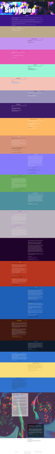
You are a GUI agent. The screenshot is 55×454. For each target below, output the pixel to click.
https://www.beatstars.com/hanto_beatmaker (33, 259)
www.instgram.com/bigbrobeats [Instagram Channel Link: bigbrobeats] (32, 95)
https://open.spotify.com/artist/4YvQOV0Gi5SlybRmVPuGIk (18, 147)
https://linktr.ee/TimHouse (31, 42)
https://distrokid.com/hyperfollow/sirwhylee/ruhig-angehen (19, 321)
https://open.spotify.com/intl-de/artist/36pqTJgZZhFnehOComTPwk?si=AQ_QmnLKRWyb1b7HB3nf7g (16, 82)
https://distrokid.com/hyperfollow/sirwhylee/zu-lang (18, 28)
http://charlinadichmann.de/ (31, 169)
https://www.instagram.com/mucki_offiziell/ (17, 148)
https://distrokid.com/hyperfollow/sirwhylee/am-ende (18, 212)
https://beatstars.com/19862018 (31, 172)
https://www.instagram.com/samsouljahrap (17, 225)
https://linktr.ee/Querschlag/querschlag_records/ (17, 55)
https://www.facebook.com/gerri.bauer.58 (33, 257)
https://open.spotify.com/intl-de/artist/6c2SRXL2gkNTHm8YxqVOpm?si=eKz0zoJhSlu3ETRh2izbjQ (33, 69)
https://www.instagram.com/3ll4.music (16, 108)
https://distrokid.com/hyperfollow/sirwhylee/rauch (18, 263)
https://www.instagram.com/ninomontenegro (17, 152)
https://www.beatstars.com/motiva (32, 349)
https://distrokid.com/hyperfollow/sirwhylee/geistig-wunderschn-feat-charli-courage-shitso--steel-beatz (35, 120)
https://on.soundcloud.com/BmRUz (32, 170)
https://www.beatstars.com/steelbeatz (16, 30)
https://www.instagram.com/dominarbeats (17, 110)
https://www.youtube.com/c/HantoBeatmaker (17, 337)
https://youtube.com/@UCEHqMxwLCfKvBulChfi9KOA (34, 123)
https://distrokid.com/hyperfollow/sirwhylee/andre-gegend (35, 194)
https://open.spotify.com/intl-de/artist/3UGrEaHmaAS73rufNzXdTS (32, 126)
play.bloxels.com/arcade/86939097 (32, 167)
